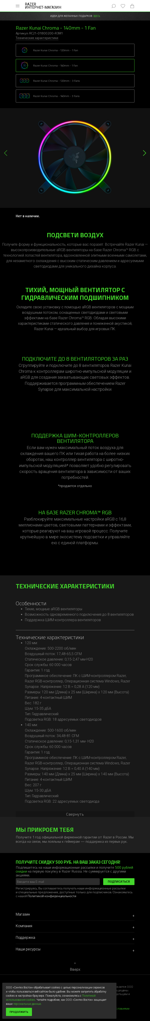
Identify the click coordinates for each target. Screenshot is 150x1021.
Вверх (75, 969)
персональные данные (27, 1004)
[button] (144, 153)
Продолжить (19, 1012)
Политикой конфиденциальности (52, 896)
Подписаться (119, 881)
